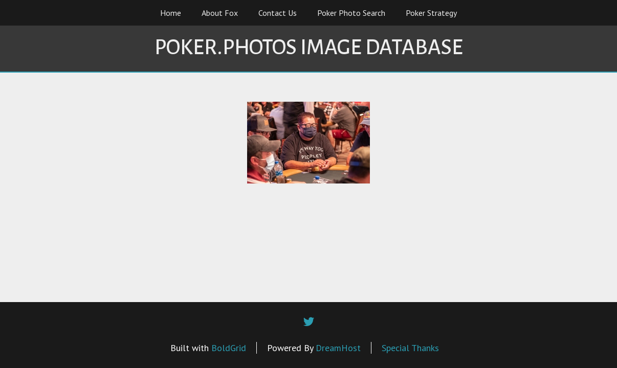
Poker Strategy (431, 13)
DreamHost (338, 348)
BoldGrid (228, 348)
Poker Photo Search (351, 13)
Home (170, 13)
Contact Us (277, 13)
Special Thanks (410, 348)
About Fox (220, 13)
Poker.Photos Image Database (309, 47)
